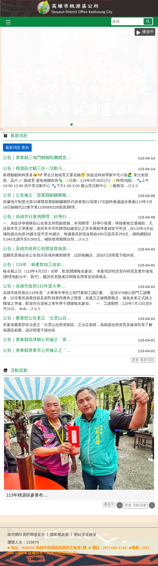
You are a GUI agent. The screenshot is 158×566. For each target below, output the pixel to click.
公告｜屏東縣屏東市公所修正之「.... (37, 350)
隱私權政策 (59, 534)
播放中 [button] (148, 32)
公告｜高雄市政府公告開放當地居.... (37, 248)
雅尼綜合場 (86, 123)
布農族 (90, 123)
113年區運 (75, 123)
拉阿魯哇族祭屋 (82, 123)
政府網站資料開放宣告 (26, 534)
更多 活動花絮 (136, 505)
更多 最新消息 (143, 360)
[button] (148, 21)
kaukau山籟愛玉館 (67, 123)
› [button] (152, 505)
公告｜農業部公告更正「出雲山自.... (37, 318)
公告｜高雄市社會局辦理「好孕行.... (37, 216)
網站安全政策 (85, 534)
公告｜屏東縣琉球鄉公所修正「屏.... (37, 339)
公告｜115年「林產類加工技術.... (34, 264)
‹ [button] (119, 505)
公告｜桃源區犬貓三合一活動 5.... (34, 168)
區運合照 (71, 123)
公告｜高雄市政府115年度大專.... (34, 286)
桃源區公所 (79, 8)
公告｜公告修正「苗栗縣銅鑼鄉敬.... (37, 195)
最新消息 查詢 (17, 147)
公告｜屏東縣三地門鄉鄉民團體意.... (37, 157)
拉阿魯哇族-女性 (79, 123)
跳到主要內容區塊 (2, 2)
